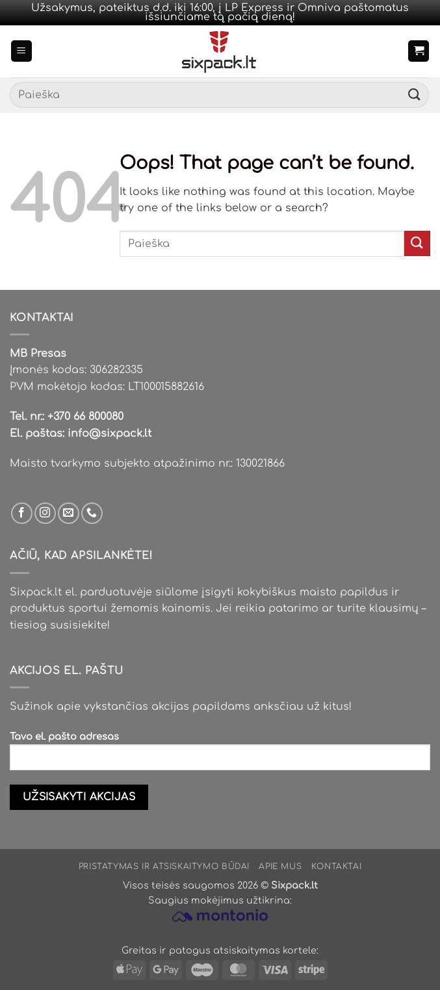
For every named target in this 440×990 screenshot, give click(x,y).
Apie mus (280, 866)
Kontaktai (336, 866)
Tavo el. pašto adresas (220, 756)
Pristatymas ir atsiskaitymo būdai (164, 866)
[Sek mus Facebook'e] (21, 513)
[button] (21, 51)
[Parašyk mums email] (68, 513)
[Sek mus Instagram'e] (45, 513)
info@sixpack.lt (109, 433)
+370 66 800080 (85, 417)
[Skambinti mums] (92, 513)
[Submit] (415, 95)
